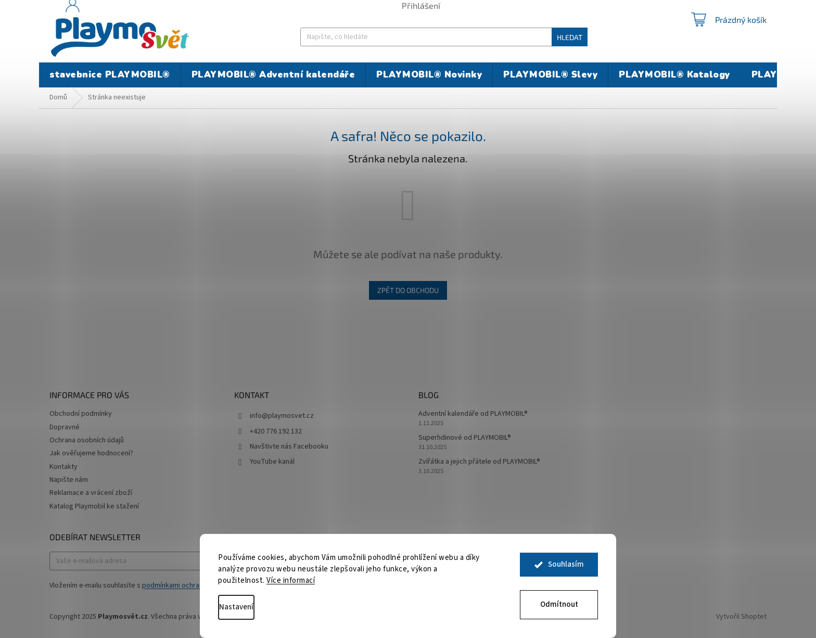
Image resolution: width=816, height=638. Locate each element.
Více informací (290, 580)
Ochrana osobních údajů (86, 440)
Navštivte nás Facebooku (289, 446)
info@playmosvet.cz (282, 416)
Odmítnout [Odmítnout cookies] (559, 604)
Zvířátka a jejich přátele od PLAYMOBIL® (479, 462)
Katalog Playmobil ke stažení (94, 506)
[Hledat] (443, 37)
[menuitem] (110, 74)
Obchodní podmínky (80, 414)
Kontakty (63, 467)
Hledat (569, 37)
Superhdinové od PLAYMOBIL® (464, 438)
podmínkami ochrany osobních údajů (198, 585)
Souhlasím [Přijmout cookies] (566, 567)
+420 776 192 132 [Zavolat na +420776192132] (276, 431)
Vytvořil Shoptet (741, 616)
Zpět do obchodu (408, 290)
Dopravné (64, 427)
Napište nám (68, 480)
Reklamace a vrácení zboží (90, 493)
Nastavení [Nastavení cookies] (236, 607)
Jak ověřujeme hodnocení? (91, 453)
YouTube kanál (272, 461)
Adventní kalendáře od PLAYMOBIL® (473, 414)
